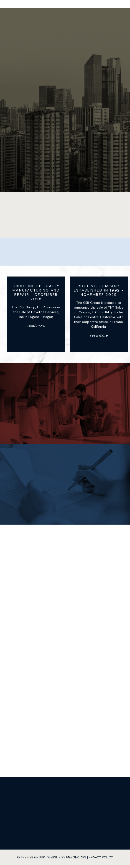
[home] (55, 4)
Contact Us (65, 420)
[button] (91, 4)
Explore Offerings (65, 501)
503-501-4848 (68, 595)
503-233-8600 (70, 591)
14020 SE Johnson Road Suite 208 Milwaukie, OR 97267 (65, 563)
